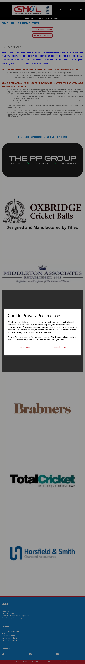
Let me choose (24, 347)
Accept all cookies (59, 347)
